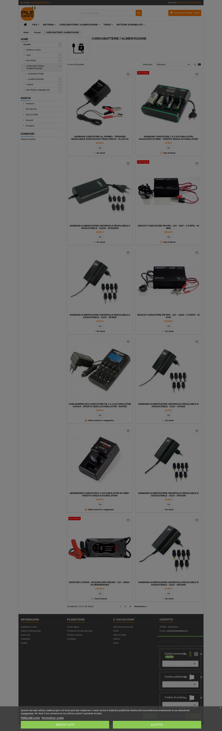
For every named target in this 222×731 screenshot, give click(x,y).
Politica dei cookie (30, 717)
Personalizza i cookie (53, 717)
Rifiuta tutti (65, 725)
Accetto (157, 725)
